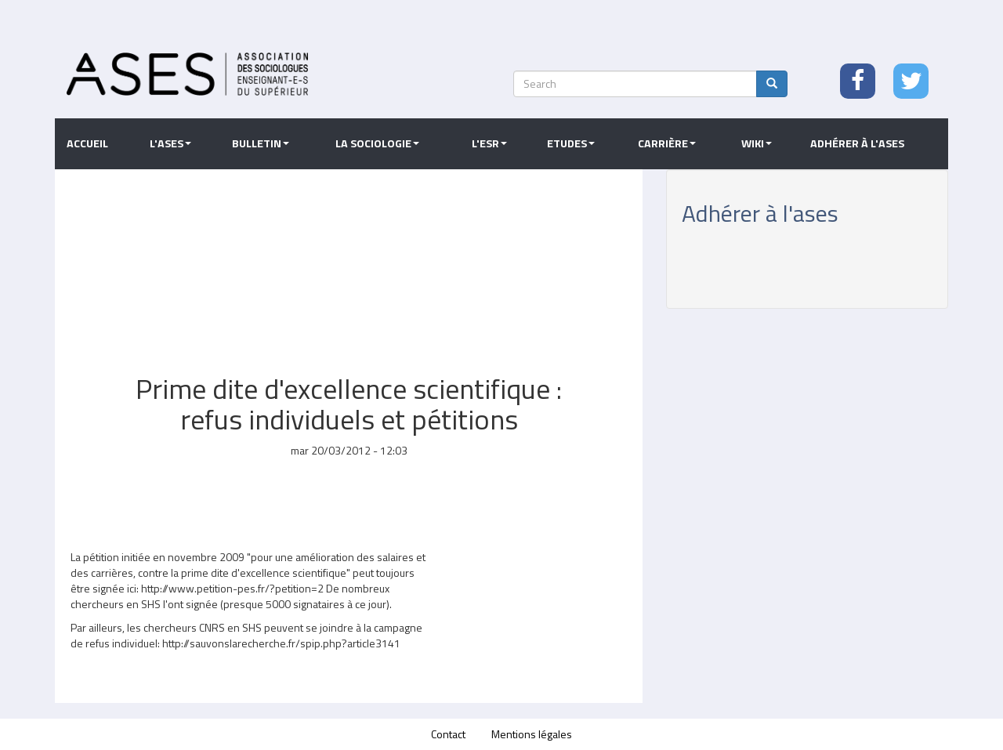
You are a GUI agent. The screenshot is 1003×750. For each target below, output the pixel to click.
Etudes (571, 143)
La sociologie (377, 143)
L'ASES (170, 143)
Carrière (667, 143)
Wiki (756, 143)
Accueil (87, 143)
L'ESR (489, 143)
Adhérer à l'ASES (857, 143)
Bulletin (260, 143)
